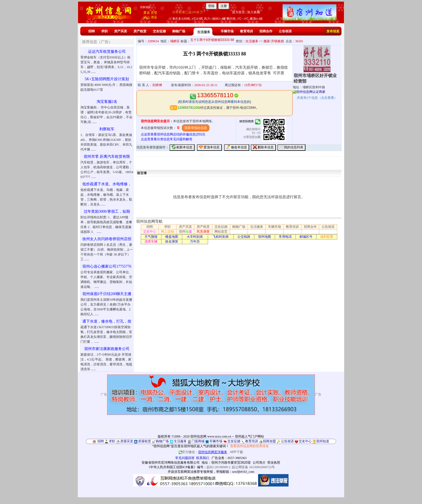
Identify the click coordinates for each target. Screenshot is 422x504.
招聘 (91, 31)
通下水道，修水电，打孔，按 (106, 321)
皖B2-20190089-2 (218, 467)
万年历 (195, 241)
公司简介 (259, 462)
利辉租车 (106, 129)
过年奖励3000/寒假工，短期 (107, 211)
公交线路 (243, 237)
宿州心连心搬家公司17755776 (106, 266)
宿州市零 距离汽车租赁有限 (107, 157)
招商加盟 (269, 441)
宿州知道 (322, 441)
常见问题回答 (185, 458)
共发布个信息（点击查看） (317, 98)
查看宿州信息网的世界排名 (249, 446)
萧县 (146, 13)
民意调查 (203, 231)
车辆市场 (227, 31)
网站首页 (220, 231)
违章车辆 (151, 241)
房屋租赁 (144, 441)
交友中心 (149, 231)
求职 (104, 31)
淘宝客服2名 (107, 102)
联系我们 (202, 458)
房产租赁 (139, 31)
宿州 (185, 231)
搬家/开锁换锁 (273, 41)
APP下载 (236, 452)
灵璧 (154, 13)
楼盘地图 (171, 237)
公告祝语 (285, 31)
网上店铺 (167, 231)
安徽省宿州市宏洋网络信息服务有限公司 (171, 462)
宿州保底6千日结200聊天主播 (106, 294)
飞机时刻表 (221, 237)
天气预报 (151, 237)
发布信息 (332, 31)
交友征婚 (159, 31)
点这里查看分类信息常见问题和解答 (166, 139)
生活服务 (203, 32)
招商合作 (265, 31)
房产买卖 (120, 31)
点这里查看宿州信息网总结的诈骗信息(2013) (173, 134)
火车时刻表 (195, 237)
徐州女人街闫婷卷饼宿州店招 (106, 239)
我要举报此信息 (195, 128)
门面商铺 (198, 441)
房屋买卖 (126, 441)
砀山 (146, 17)
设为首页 (238, 12)
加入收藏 (253, 12)
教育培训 (246, 31)
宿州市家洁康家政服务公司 (106, 349)
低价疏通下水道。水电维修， (106, 184)
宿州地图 (264, 237)
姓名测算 (171, 241)
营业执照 (273, 462)
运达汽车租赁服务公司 (107, 52)
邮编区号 (306, 237)
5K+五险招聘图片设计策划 (107, 79)
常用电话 (285, 237)
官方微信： (203, 452)
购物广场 (178, 31)
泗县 (154, 17)
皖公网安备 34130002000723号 (253, 467)
